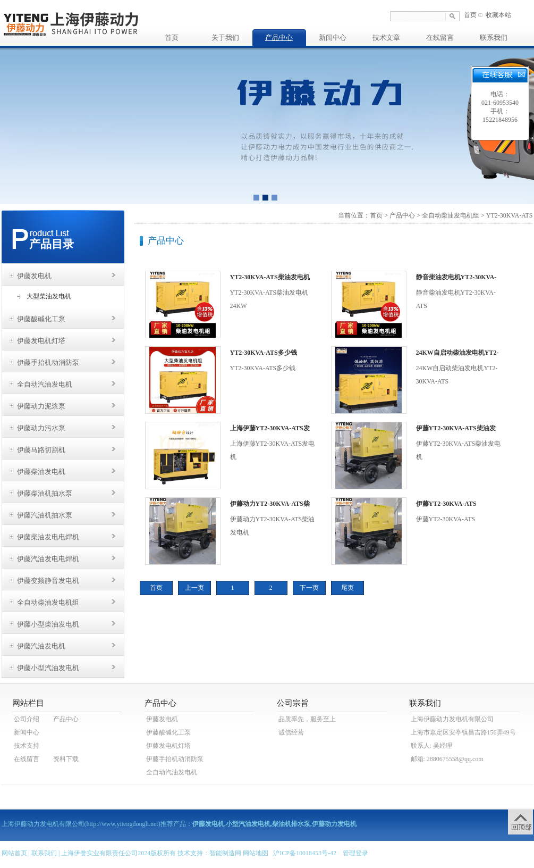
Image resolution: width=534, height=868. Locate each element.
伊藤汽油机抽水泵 (44, 515)
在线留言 (440, 37)
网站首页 (14, 853)
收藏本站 (498, 15)
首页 (470, 15)
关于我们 (225, 37)
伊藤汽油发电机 (41, 646)
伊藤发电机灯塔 (41, 341)
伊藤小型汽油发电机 (48, 668)
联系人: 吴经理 (431, 745)
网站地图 (255, 853)
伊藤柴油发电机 (41, 471)
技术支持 (26, 745)
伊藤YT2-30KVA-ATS (446, 503)
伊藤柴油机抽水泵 (44, 493)
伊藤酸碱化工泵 (41, 319)
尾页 (347, 587)
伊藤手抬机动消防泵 (48, 362)
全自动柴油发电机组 (48, 602)
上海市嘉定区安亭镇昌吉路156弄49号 (463, 732)
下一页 (309, 587)
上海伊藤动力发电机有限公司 (452, 719)
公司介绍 (26, 719)
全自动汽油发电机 (44, 384)
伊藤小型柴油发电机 (48, 624)
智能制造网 (225, 853)
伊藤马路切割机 (41, 450)
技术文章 (386, 37)
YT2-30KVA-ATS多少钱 (263, 352)
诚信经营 (291, 732)
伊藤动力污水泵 (41, 428)
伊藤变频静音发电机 (48, 581)
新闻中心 (332, 37)
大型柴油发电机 (49, 296)
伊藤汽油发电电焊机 (48, 559)
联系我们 (493, 37)
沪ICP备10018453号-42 (304, 853)
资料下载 (66, 759)
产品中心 (279, 37)
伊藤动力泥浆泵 (41, 406)
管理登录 (355, 853)
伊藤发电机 (34, 276)
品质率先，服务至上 (307, 719)
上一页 (194, 587)
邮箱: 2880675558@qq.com (447, 759)
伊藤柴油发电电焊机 (48, 537)
